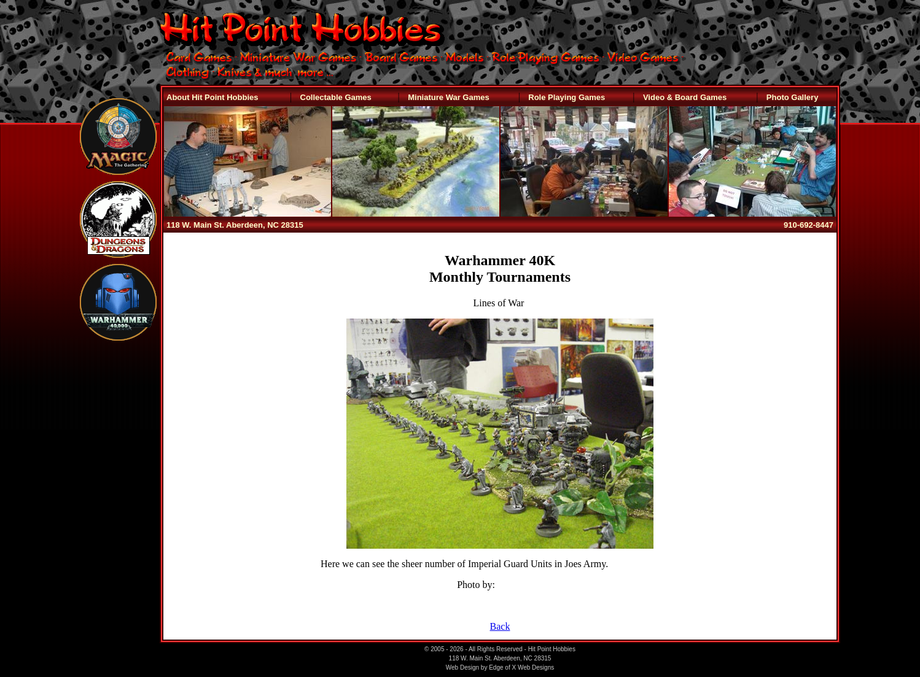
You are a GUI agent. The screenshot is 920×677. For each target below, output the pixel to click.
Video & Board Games (685, 97)
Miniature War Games (448, 97)
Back (500, 626)
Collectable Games (336, 97)
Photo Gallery (792, 97)
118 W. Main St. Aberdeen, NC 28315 (234, 225)
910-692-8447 (808, 225)
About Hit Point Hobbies (212, 97)
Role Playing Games (566, 97)
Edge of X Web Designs (521, 667)
